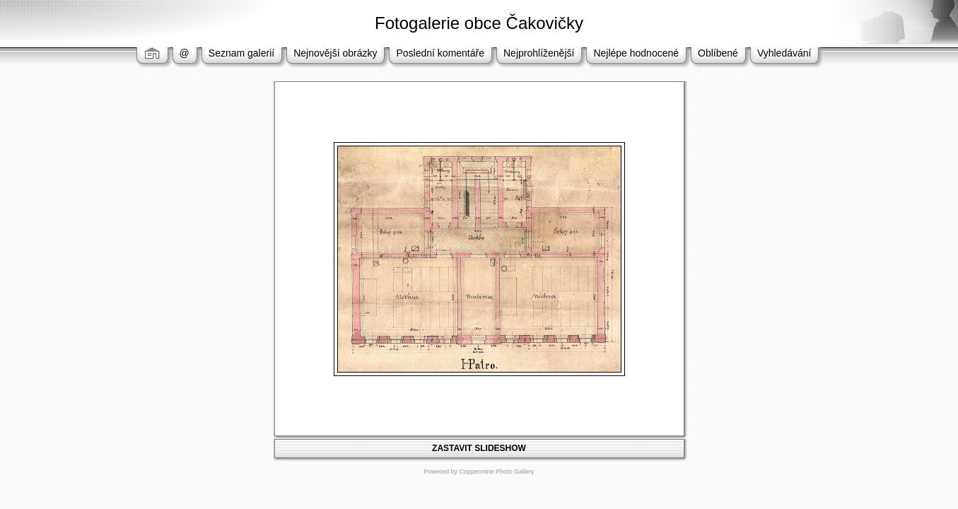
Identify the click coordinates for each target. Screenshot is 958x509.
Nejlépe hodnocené (636, 53)
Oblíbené (718, 53)
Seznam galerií (241, 53)
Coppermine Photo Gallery (496, 471)
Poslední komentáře (440, 53)
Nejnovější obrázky (335, 53)
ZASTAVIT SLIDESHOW (479, 448)
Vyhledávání (784, 53)
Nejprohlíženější (538, 53)
